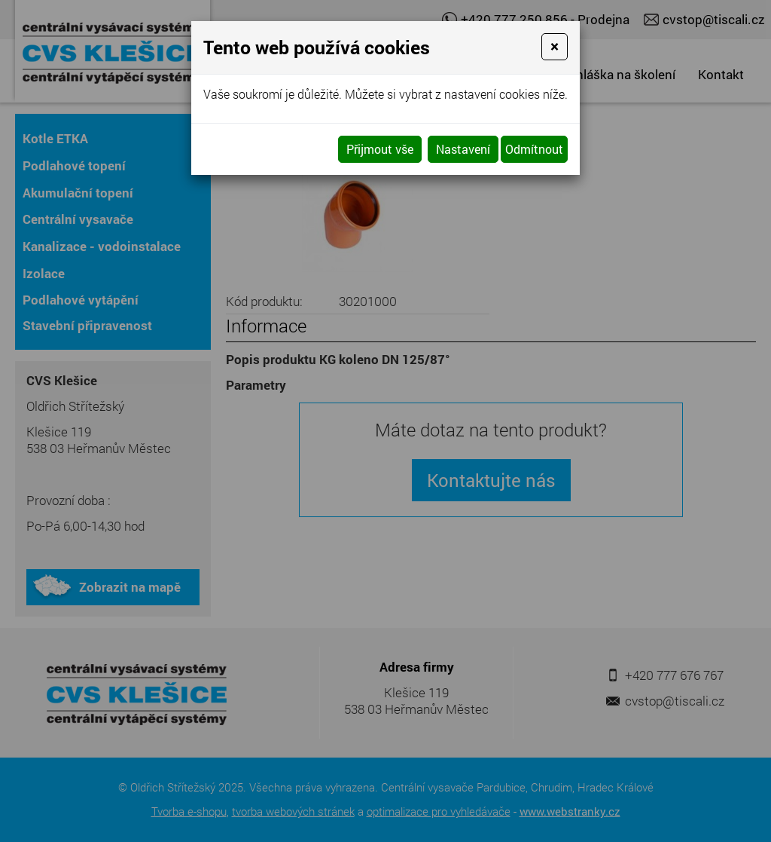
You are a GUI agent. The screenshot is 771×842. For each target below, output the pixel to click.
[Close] (554, 46)
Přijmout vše (379, 149)
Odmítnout (534, 149)
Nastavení (463, 149)
